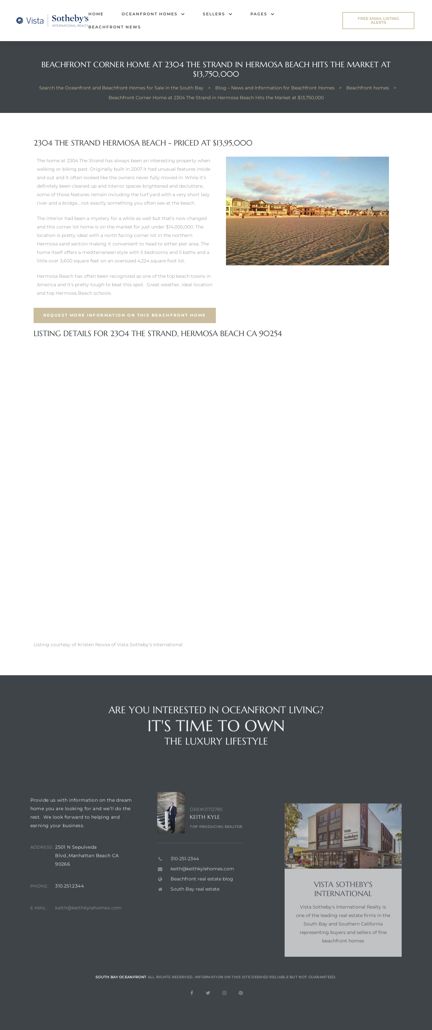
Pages (262, 14)
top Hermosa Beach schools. (79, 293)
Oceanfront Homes (153, 14)
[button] (378, 20)
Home (96, 13)
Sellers (217, 14)
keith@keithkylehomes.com (88, 922)
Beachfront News (114, 26)
